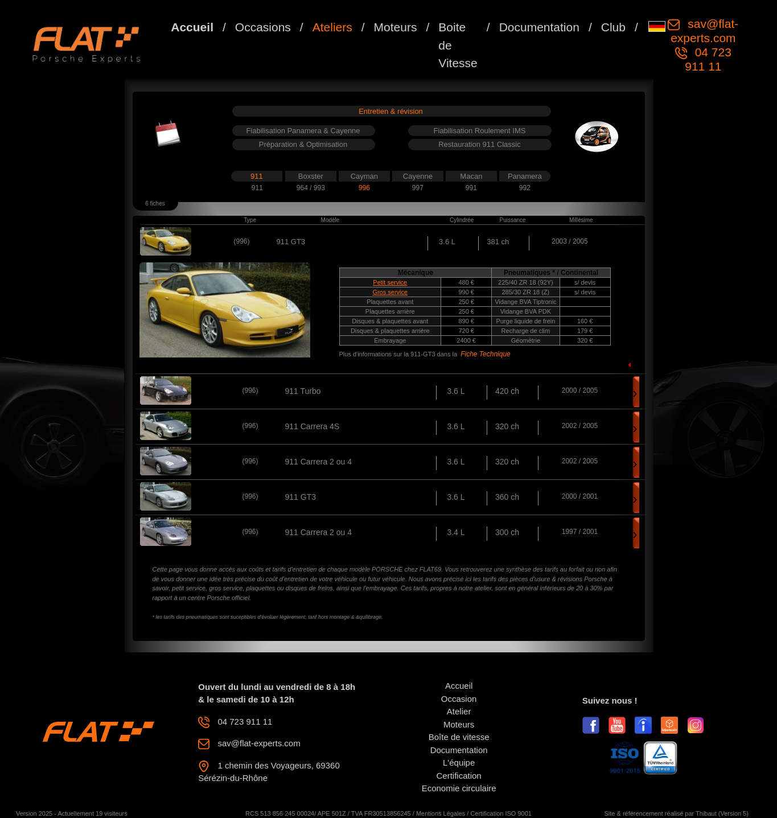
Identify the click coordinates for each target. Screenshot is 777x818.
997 (418, 188)
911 (256, 176)
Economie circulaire (459, 788)
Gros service (390, 292)
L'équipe (459, 762)
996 (364, 188)
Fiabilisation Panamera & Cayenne (303, 130)
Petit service (390, 282)
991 (471, 188)
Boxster (310, 176)
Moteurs (395, 27)
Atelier (459, 711)
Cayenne (418, 176)
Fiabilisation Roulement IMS (480, 130)
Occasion (459, 699)
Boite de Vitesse (458, 44)
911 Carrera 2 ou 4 (318, 461)
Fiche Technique (486, 354)
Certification (459, 775)
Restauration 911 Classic (479, 144)
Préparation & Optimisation (303, 144)
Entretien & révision (391, 111)
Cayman (364, 176)
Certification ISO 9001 (501, 813)
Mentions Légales (440, 813)
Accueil (192, 27)
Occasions (263, 27)
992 (525, 188)
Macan (471, 176)
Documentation (539, 27)
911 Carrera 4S (312, 426)
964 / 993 (311, 188)
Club (613, 27)
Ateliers (332, 27)
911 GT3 (300, 497)
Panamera (525, 176)
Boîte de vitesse (459, 737)
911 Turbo (303, 391)
